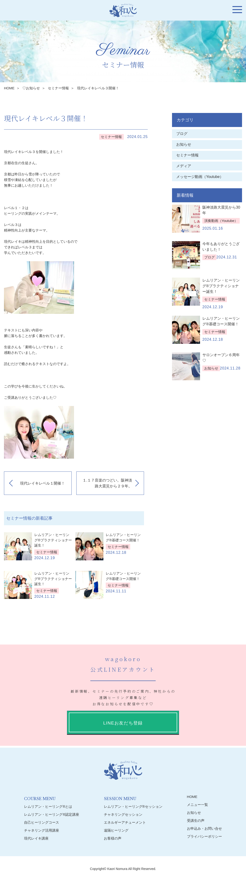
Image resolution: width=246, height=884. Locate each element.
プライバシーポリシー (204, 836)
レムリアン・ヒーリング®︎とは (48, 806)
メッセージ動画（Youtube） (201, 177)
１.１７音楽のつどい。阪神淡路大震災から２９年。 (107, 483)
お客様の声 (112, 838)
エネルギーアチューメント (125, 822)
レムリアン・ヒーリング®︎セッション (133, 806)
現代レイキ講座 (36, 838)
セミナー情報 (58, 88)
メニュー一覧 (197, 805)
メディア (183, 166)
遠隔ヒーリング (116, 830)
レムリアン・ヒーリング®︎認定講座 (51, 814)
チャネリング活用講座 (41, 830)
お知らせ (183, 144)
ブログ (181, 134)
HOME (9, 88)
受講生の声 (195, 820)
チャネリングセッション (123, 814)
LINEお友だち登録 (123, 723)
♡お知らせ (31, 88)
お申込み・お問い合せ (204, 828)
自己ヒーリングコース (41, 822)
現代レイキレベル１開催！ (42, 483)
